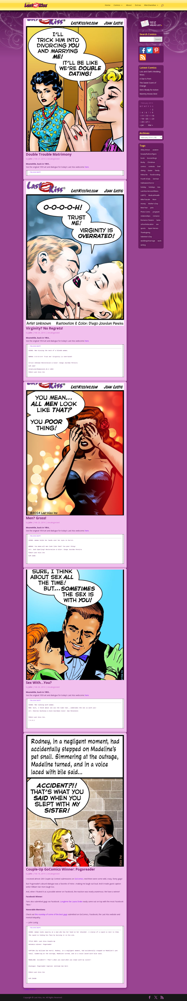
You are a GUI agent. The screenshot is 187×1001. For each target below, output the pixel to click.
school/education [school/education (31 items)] (147, 224)
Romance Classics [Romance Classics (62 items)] (147, 220)
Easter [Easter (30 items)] (150, 170)
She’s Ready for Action (149, 90)
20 (147, 119)
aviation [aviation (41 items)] (155, 150)
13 (147, 115)
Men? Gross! (36, 518)
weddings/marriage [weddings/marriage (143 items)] (148, 241)
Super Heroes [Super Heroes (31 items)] (153, 228)
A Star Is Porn (145, 78)
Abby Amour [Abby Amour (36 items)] (145, 150)
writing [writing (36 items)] (143, 245)
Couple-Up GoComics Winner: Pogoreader (60, 869)
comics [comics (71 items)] (143, 166)
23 (153, 119)
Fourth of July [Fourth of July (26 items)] (145, 179)
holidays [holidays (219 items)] (152, 187)
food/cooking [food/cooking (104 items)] (155, 175)
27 (147, 122)
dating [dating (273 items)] (143, 170)
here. (87, 167)
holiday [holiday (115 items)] (143, 187)
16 (153, 115)
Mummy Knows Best (148, 94)
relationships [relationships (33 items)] (145, 216)
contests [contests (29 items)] (151, 166)
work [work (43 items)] (159, 241)
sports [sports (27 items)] (143, 228)
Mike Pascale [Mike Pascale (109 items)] (145, 199)
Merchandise (150, 5)
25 (143, 122)
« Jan (142, 125)
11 (143, 115)
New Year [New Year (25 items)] (144, 208)
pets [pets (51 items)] (151, 208)
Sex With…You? (39, 682)
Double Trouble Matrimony (49, 154)
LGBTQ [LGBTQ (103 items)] (143, 195)
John (30, 159)
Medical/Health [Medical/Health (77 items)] (153, 195)
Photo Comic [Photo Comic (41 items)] (145, 212)
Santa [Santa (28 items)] (158, 220)
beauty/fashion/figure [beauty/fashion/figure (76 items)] (148, 154)
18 (143, 119)
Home (107, 5)
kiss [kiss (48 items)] (159, 187)
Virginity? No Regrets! (44, 328)
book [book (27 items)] (143, 158)
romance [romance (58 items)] (156, 216)
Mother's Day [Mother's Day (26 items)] (153, 204)
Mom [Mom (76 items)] (154, 199)
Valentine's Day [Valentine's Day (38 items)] (146, 237)
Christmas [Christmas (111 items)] (151, 162)
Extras (138, 5)
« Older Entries (29, 989)
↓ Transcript (35, 172)
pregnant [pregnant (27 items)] (156, 212)
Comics (117, 5)
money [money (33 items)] (143, 204)
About (129, 5)
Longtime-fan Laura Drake (71, 901)
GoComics (79, 879)
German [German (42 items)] (156, 179)
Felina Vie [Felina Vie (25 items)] (144, 175)
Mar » (150, 125)
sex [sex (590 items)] (157, 224)
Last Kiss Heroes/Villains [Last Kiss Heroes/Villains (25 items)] (149, 191)
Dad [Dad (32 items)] (158, 166)
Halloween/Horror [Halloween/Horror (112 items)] (147, 183)
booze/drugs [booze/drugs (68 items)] (152, 158)
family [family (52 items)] (157, 170)
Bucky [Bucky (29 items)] (143, 162)
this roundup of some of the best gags (51, 914)
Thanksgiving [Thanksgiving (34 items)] (145, 232)
